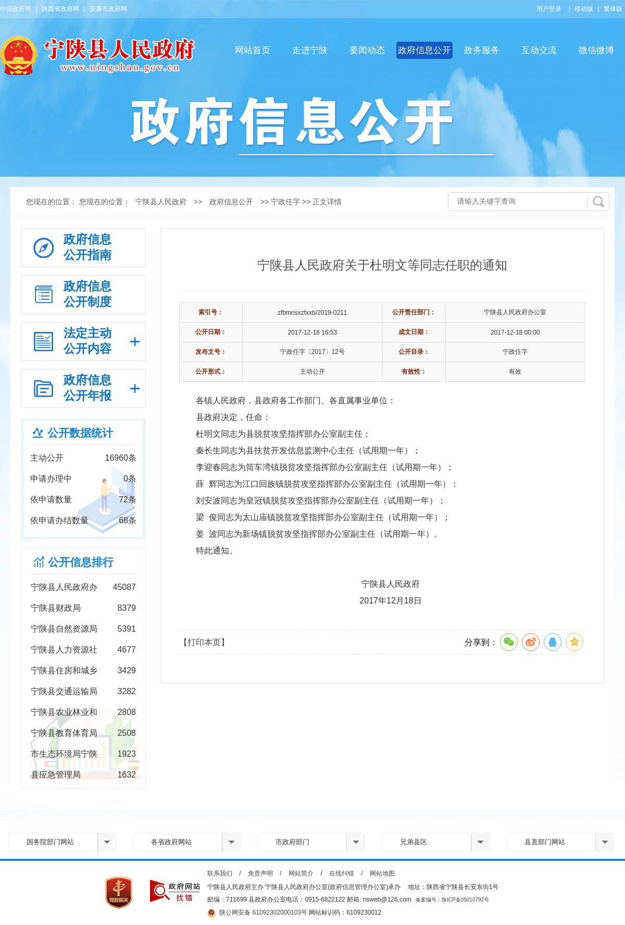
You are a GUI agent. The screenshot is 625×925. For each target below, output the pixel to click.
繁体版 (613, 9)
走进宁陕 (310, 50)
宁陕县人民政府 (160, 202)
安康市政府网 (108, 9)
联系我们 (219, 873)
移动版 (583, 9)
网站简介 (301, 873)
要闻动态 (367, 50)
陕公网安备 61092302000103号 (257, 913)
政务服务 (481, 50)
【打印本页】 (204, 642)
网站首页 (252, 50)
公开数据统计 (80, 433)
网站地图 (382, 873)
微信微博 (596, 50)
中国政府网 (15, 9)
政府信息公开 (424, 50)
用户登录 (548, 9)
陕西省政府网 (60, 9)
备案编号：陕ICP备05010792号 (452, 900)
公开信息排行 (81, 562)
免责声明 (260, 873)
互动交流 (539, 50)
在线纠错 (341, 873)
